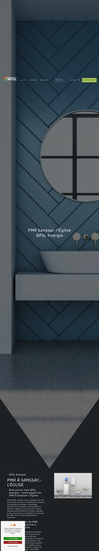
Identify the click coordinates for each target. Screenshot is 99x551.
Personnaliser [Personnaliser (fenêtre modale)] (13, 546)
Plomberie (44, 74)
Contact (73, 74)
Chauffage (33, 74)
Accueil (23, 74)
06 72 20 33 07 (89, 75)
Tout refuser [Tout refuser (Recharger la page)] (13, 542)
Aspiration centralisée (59, 74)
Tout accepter (12, 538)
